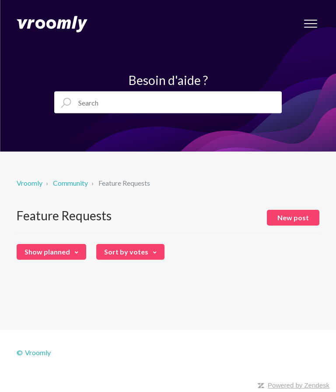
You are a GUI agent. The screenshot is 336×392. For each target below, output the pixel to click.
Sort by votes (127, 251)
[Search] (168, 102)
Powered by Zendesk (298, 385)
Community (70, 183)
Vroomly (30, 183)
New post (293, 217)
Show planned (47, 251)
